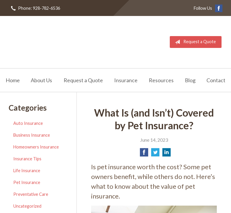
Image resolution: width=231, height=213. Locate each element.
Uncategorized (27, 206)
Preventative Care (30, 194)
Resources (161, 80)
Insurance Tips (27, 158)
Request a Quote (194, 42)
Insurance (126, 80)
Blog (190, 80)
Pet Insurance (26, 182)
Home (13, 80)
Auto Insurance (28, 123)
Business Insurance (31, 135)
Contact (215, 80)
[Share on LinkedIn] (166, 154)
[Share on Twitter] (155, 154)
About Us (41, 80)
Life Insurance (26, 170)
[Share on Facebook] (144, 154)
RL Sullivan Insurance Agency (53, 42)
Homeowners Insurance (36, 146)
